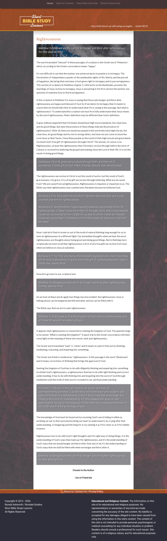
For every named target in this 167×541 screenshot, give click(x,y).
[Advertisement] (16, 51)
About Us (68, 491)
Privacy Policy (96, 491)
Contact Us (81, 491)
